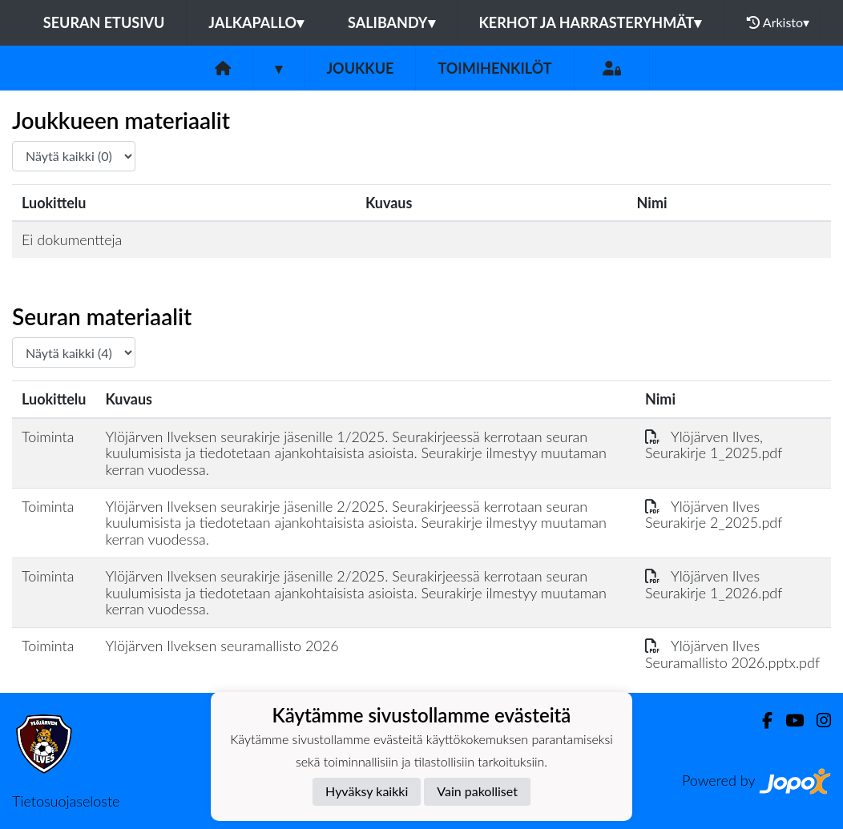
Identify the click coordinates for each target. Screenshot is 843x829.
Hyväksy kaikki (366, 791)
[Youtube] (788, 720)
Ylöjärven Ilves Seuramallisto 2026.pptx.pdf (732, 654)
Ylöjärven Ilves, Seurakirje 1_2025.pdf (713, 445)
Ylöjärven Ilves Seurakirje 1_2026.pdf (713, 584)
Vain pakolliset (477, 791)
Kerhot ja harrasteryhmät (590, 22)
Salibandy (391, 22)
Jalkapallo (256, 22)
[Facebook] (760, 720)
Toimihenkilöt (494, 68)
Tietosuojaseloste (65, 801)
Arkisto (778, 22)
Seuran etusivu (104, 22)
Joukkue (359, 68)
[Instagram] (817, 720)
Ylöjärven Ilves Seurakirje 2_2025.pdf (713, 514)
